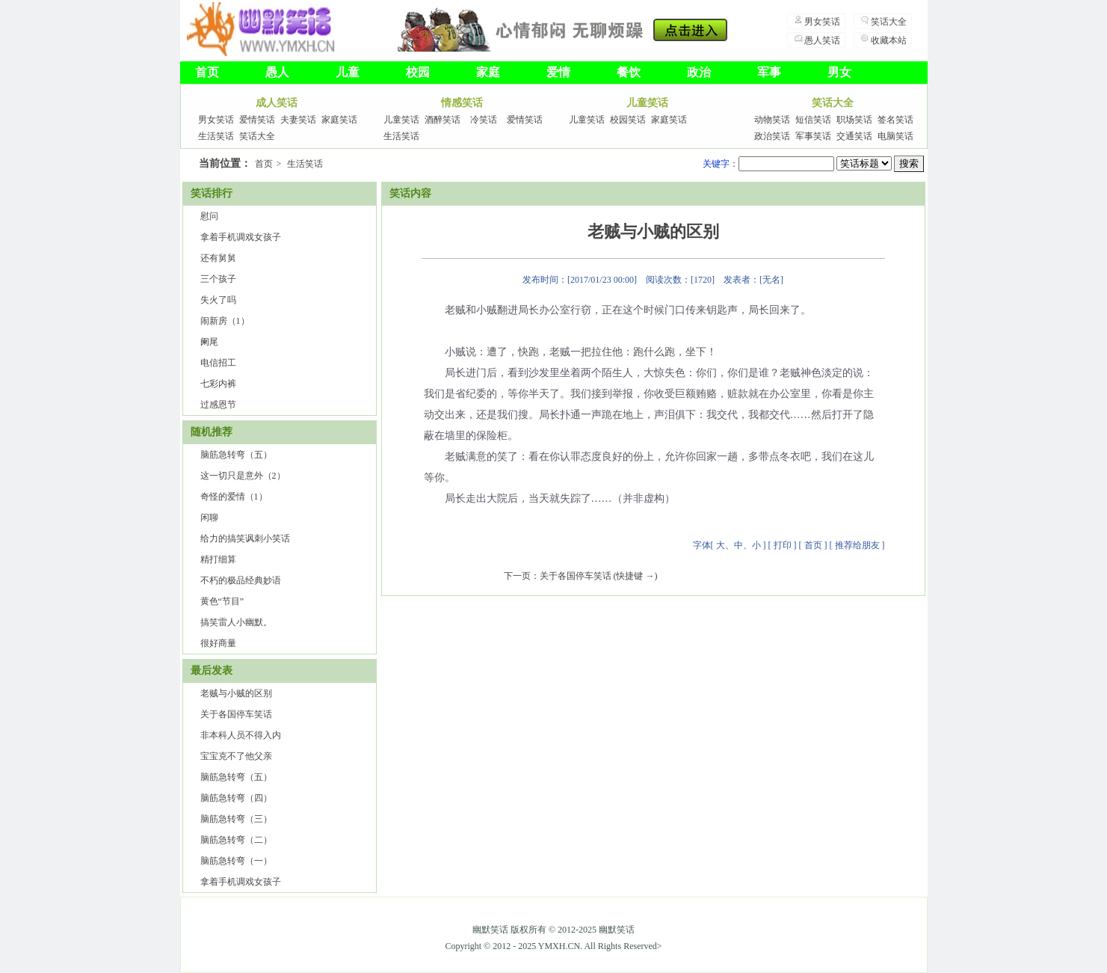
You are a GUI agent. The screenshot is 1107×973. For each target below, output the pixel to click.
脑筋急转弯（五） (236, 454)
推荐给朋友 (857, 545)
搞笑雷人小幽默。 (236, 622)
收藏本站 (889, 40)
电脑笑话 (895, 136)
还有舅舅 (218, 258)
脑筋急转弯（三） (236, 819)
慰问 (209, 216)
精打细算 (218, 559)
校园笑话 (628, 119)
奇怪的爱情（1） (234, 496)
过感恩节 (218, 404)
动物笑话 (772, 119)
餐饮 (629, 72)
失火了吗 (218, 300)
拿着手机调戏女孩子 (240, 237)
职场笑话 (854, 119)
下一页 (517, 576)
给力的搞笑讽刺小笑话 (245, 538)
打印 (783, 545)
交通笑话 (854, 136)
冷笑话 (483, 119)
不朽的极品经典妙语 (240, 580)
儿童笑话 (401, 119)
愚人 (277, 72)
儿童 (348, 72)
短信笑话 (813, 119)
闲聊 (209, 517)
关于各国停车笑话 (236, 714)
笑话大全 (889, 21)
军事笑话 (813, 136)
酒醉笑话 (442, 119)
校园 (418, 72)
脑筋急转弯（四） (236, 798)
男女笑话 (822, 21)
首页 (207, 72)
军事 (769, 72)
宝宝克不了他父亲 (236, 756)
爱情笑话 (257, 119)
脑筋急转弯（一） (236, 861)
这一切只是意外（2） (243, 475)
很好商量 (218, 643)
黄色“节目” (222, 601)
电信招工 (218, 362)
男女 (839, 72)
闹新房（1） (225, 321)
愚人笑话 (822, 40)
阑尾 (209, 342)
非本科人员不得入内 (240, 735)
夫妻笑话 (298, 119)
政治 (699, 72)
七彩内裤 (218, 383)
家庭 (488, 72)
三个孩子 (218, 279)
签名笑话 (895, 119)
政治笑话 (772, 136)
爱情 (558, 72)
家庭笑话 (339, 119)
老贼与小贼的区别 (236, 693)
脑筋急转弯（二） (236, 840)
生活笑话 (216, 136)
